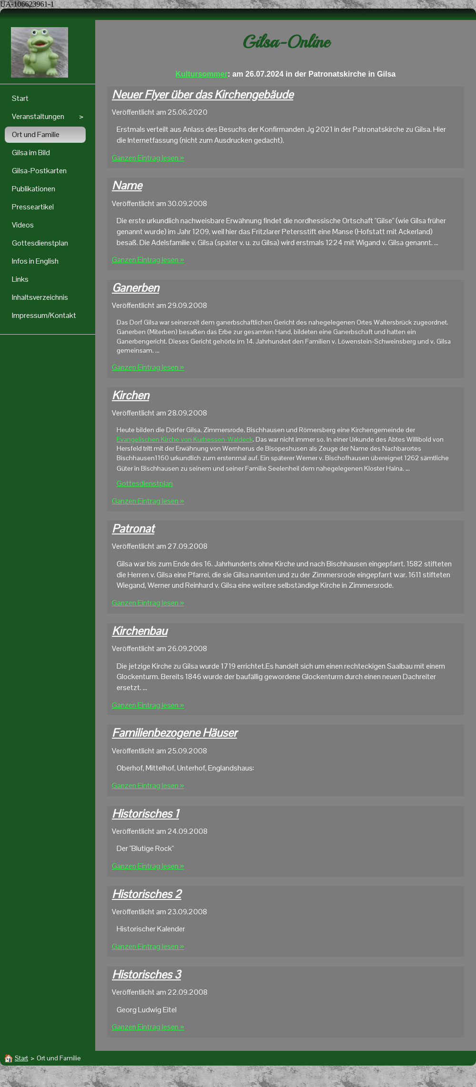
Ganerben (135, 287)
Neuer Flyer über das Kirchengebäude (202, 94)
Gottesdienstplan (145, 483)
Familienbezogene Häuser (174, 732)
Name (127, 185)
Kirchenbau (139, 630)
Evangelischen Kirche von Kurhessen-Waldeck (185, 439)
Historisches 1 (145, 813)
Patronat (133, 528)
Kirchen (130, 395)
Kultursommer (202, 74)
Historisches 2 (146, 894)
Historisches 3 (146, 974)
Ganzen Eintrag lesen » (148, 158)
